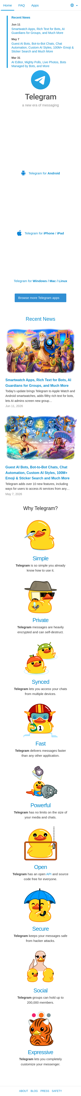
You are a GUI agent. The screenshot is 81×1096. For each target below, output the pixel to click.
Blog (34, 1091)
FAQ (21, 5)
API (48, 874)
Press (44, 1091)
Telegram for (40, 145)
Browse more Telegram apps (40, 298)
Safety (57, 1091)
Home (7, 5)
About (23, 1091)
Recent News (20, 17)
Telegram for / (41, 211)
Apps (35, 5)
